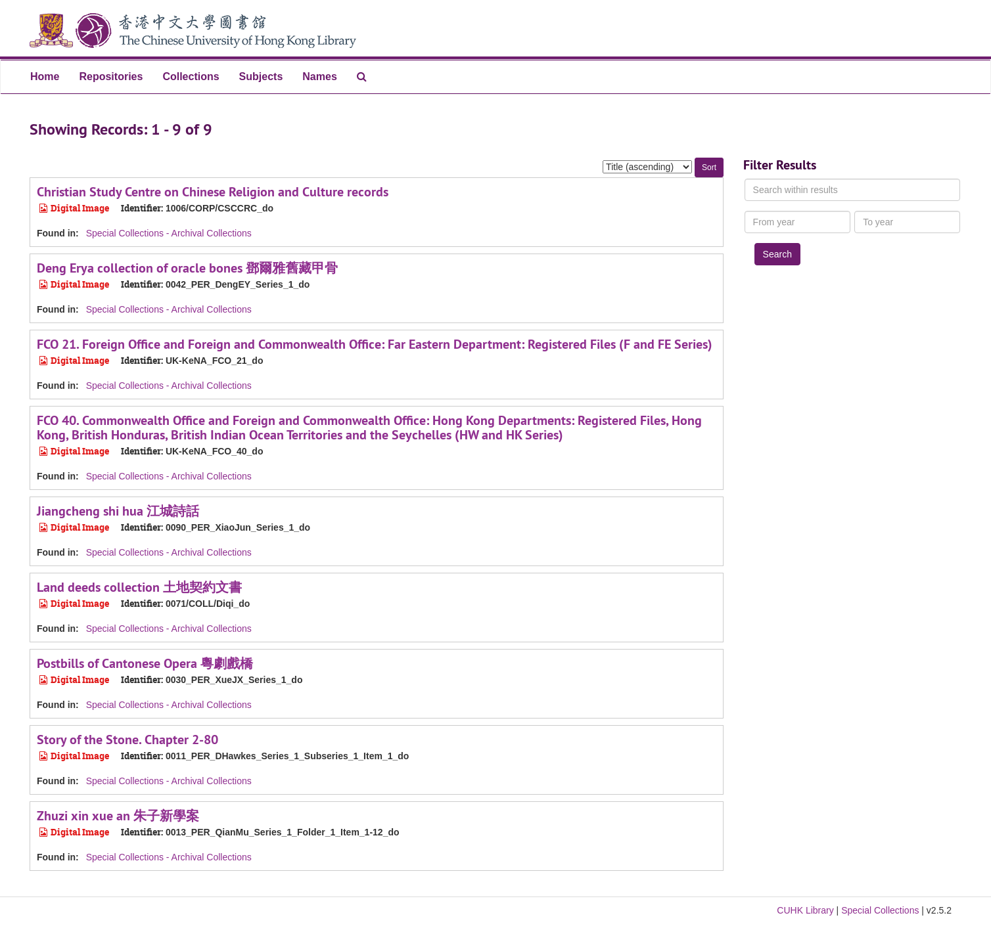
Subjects (261, 76)
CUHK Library (805, 910)
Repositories (111, 76)
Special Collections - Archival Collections (169, 233)
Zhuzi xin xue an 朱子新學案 (118, 815)
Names (319, 76)
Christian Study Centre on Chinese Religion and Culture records (212, 191)
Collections (190, 76)
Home (44, 76)
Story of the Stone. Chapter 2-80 (127, 739)
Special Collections (880, 910)
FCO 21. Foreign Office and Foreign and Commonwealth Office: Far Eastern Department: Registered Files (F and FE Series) (374, 344)
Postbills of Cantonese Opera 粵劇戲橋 (145, 663)
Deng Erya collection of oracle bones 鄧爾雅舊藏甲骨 (187, 268)
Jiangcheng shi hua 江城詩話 (118, 511)
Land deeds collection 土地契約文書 (139, 587)
